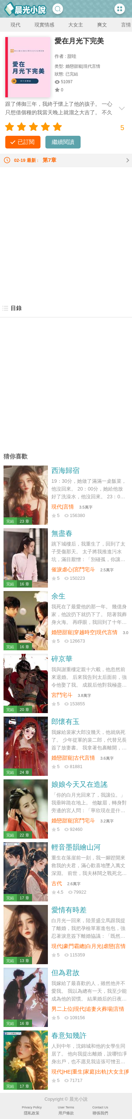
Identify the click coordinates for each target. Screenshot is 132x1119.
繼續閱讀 (63, 142)
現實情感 (44, 25)
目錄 (12, 308)
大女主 (75, 25)
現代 (15, 25)
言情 (126, 25)
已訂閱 (26, 142)
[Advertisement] (66, 233)
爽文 (102, 25)
